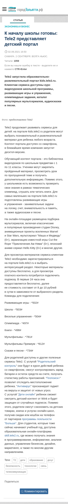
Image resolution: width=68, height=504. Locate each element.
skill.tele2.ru (12, 435)
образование (36, 460)
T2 (14, 460)
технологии (30, 466)
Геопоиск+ (53, 377)
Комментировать (34, 491)
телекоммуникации (16, 472)
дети (22, 460)
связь (43, 466)
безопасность (13, 466)
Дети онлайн (26, 394)
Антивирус (23, 386)
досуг (50, 460)
